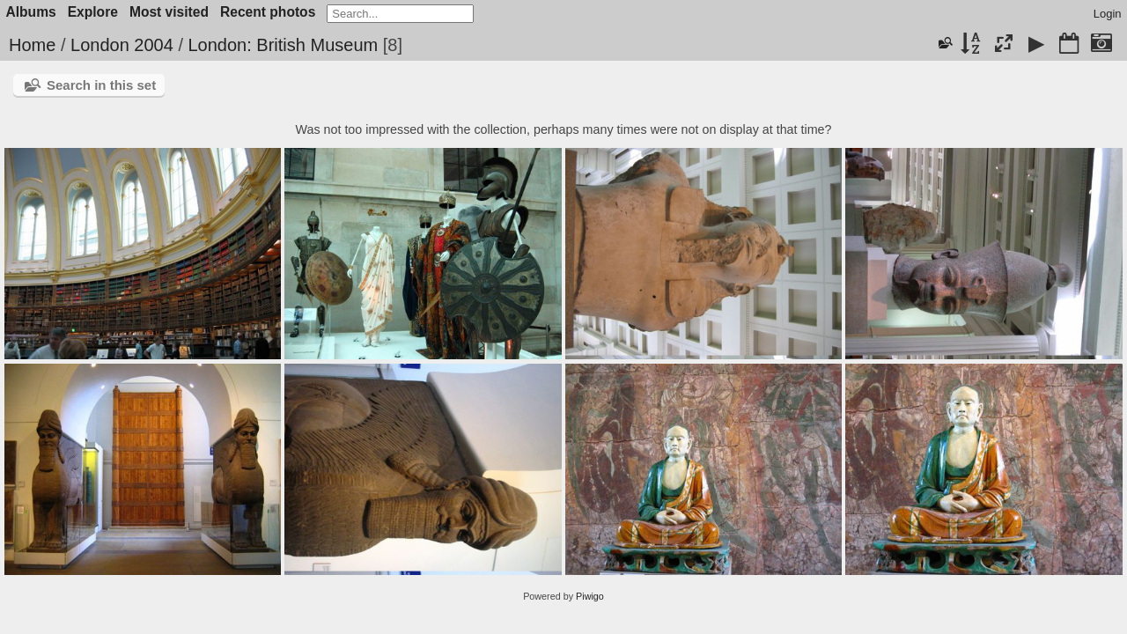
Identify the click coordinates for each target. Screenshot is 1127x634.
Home (32, 45)
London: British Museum (283, 45)
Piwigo (590, 596)
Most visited (169, 11)
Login (1108, 13)
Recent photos (267, 11)
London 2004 (121, 45)
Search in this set (101, 84)
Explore (93, 11)
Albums (31, 11)
